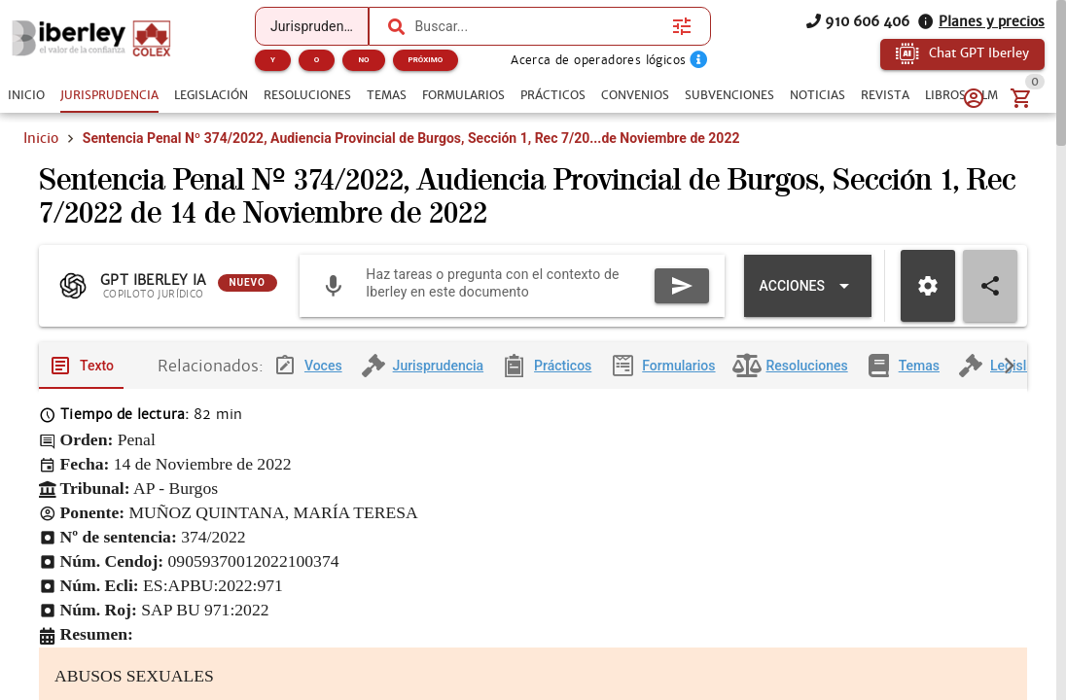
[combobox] (538, 26)
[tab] (26, 95)
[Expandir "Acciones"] (807, 295)
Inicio (40, 138)
